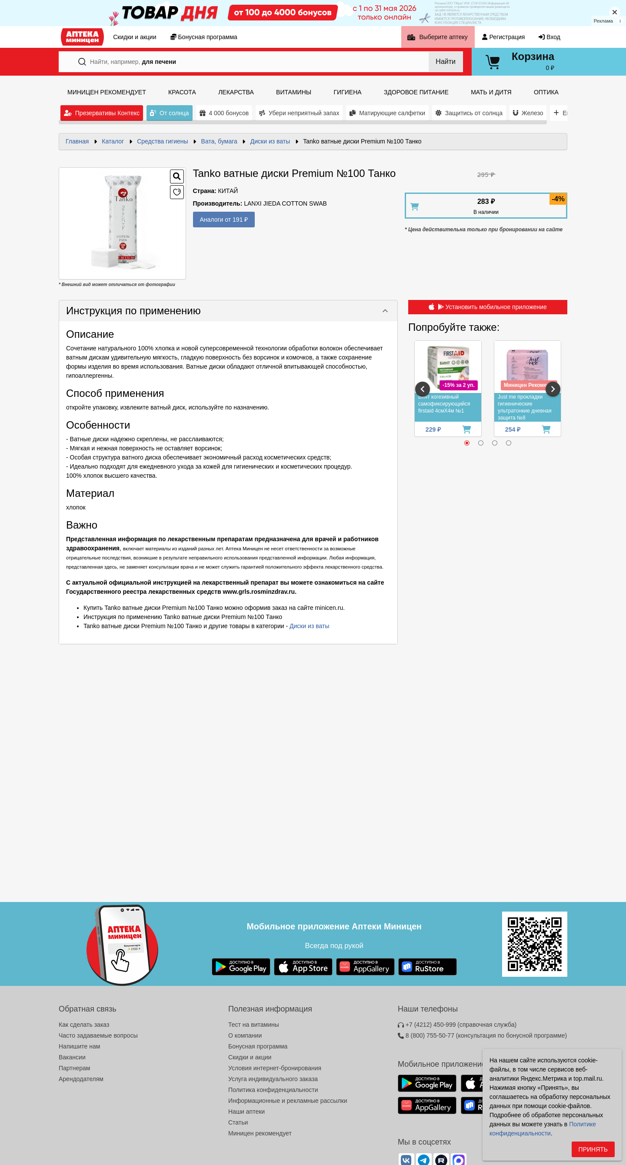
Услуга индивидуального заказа (273, 1078)
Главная (77, 141)
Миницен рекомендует (260, 1133)
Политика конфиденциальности (273, 1089)
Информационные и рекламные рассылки (287, 1100)
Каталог (113, 141)
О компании (245, 1035)
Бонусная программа (257, 1046)
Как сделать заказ (84, 1024)
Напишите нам (79, 1046)
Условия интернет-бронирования (274, 1068)
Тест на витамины (253, 1024)
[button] (228, 310)
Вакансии (72, 1057)
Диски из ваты (270, 141)
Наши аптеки (246, 1111)
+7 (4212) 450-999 (457, 1024)
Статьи (238, 1122)
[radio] (467, 443)
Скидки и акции (249, 1057)
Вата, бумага (219, 141)
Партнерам (74, 1068)
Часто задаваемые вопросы (98, 1035)
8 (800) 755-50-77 (482, 1035)
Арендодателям (81, 1078)
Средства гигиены (162, 141)
